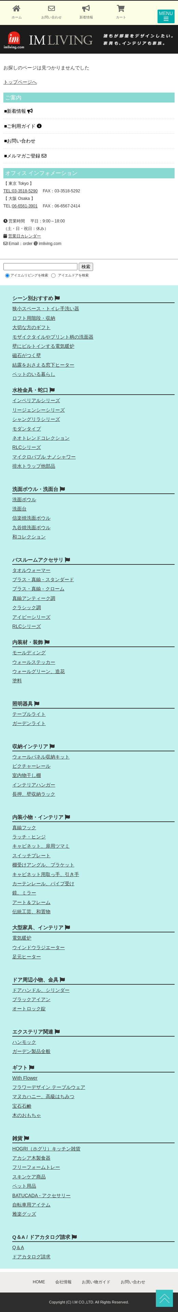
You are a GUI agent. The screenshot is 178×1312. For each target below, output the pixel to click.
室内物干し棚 (26, 775)
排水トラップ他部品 (33, 466)
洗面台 (19, 508)
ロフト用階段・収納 (33, 318)
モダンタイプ (26, 429)
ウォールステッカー (33, 662)
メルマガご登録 (26, 156)
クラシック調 (26, 607)
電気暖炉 (21, 938)
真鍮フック (24, 827)
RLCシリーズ (26, 447)
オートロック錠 (29, 1008)
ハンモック (24, 1042)
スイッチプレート (31, 855)
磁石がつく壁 (26, 355)
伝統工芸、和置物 (31, 911)
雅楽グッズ (24, 1214)
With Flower (25, 1078)
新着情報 (20, 111)
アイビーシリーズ (31, 617)
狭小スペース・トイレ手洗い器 (45, 308)
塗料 (17, 680)
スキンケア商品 (29, 1176)
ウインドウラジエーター (38, 947)
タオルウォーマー (31, 570)
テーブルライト (29, 714)
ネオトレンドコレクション (41, 438)
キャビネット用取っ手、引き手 (45, 874)
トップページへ (20, 82)
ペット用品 (24, 1186)
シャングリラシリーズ (36, 419)
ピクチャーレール (31, 766)
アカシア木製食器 (31, 1158)
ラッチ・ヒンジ (29, 836)
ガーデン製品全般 (31, 1051)
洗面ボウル (24, 499)
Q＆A (18, 1247)
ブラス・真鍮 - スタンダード (43, 579)
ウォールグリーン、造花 (38, 671)
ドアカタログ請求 (31, 1256)
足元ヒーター (26, 956)
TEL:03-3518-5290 (20, 191)
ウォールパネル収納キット (41, 757)
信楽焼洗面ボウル (31, 518)
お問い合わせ (22, 141)
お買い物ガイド (96, 1282)
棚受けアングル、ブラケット (43, 864)
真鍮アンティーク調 (33, 598)
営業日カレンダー (24, 236)
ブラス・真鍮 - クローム (38, 588)
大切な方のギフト (31, 327)
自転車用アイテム (31, 1204)
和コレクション (29, 536)
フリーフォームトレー (36, 1167)
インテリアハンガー (33, 785)
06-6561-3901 (25, 206)
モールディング (29, 652)
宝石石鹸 (21, 1106)
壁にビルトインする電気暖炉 (43, 346)
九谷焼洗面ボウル (31, 527)
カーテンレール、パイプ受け (43, 883)
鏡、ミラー (24, 893)
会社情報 (63, 1282)
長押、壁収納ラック (33, 794)
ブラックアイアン (31, 999)
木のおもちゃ (26, 1115)
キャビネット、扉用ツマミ (41, 846)
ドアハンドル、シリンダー (41, 990)
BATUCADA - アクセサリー (41, 1195)
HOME (39, 1282)
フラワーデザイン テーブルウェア (48, 1087)
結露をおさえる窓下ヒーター (43, 365)
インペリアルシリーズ (36, 400)
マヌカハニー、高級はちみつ (43, 1096)
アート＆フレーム (31, 902)
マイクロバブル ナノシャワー (44, 457)
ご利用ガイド (24, 126)
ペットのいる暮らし (33, 374)
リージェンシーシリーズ (38, 410)
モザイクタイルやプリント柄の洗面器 (52, 337)
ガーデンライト (29, 723)
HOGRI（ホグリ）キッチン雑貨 (46, 1148)
